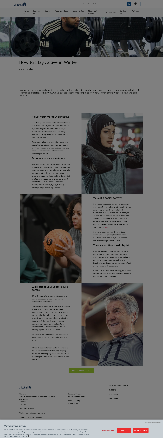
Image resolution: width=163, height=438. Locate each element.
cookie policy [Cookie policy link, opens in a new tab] (23, 437)
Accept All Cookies (140, 431)
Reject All (124, 431)
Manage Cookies (108, 431)
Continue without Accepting (152, 423)
